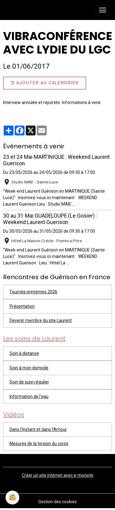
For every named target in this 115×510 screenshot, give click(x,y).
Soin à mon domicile (29, 367)
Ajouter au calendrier (44, 83)
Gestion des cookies (57, 501)
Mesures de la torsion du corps (39, 443)
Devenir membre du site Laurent (41, 320)
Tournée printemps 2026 (33, 291)
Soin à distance (24, 353)
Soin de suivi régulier (29, 381)
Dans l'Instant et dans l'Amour (38, 429)
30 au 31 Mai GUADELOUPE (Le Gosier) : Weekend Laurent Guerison (50, 219)
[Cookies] (12, 497)
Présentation (22, 306)
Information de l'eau (29, 396)
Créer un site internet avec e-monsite (58, 475)
